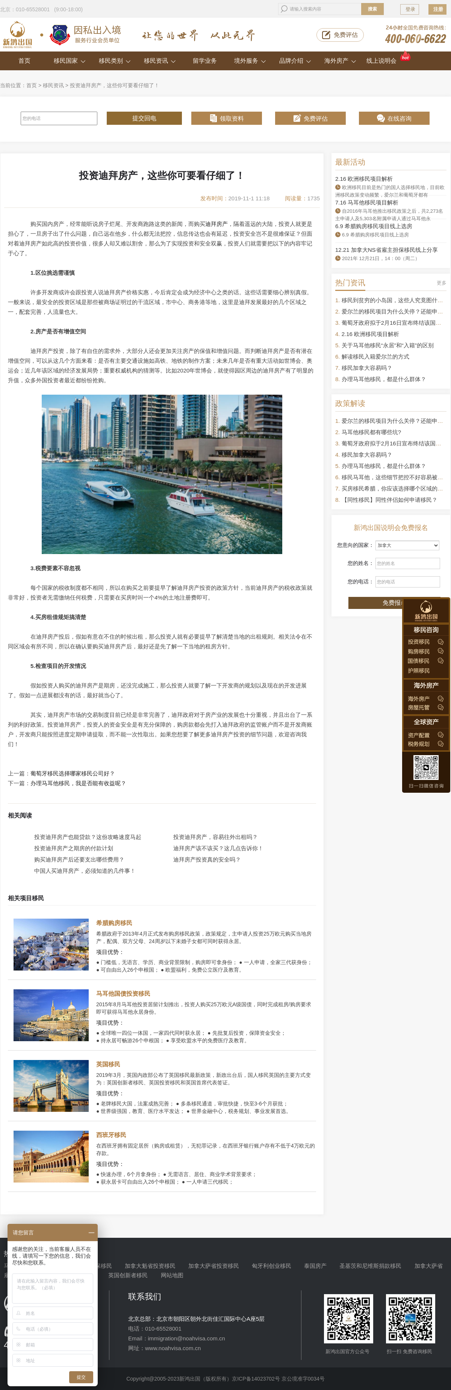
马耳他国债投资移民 (123, 993)
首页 (24, 61)
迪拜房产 (216, 224)
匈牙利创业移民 (271, 1266)
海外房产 (340, 61)
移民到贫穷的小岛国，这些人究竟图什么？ (395, 300)
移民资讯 (160, 61)
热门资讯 (350, 283)
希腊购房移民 (114, 923)
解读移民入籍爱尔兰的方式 (375, 356)
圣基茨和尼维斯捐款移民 (370, 1266)
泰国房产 (315, 1266)
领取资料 (232, 118)
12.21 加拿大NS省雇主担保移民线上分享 (386, 250)
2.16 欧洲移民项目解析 (364, 179)
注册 (438, 9)
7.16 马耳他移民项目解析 (366, 202)
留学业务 (205, 61)
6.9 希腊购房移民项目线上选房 (373, 226)
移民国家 (70, 61)
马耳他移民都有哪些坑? (371, 432)
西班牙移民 (111, 1135)
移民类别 (115, 61)
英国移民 (108, 1064)
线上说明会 (389, 57)
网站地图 (172, 1275)
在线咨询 (399, 118)
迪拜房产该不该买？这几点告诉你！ (218, 848)
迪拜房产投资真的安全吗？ (207, 859)
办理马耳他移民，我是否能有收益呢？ (78, 783)
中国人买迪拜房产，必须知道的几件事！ (85, 871)
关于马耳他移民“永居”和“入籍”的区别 (388, 345)
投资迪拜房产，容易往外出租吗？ (215, 837)
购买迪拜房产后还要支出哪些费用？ (79, 859)
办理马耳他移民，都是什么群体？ (384, 379)
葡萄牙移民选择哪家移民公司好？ (72, 774)
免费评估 (346, 35)
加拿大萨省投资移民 (213, 1266)
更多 (441, 283)
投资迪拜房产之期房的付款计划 (73, 848)
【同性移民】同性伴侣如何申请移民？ (389, 500)
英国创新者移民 (128, 1275)
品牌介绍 (295, 61)
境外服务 (250, 61)
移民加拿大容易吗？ (367, 368)
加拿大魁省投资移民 (150, 1266)
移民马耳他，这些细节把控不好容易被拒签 (395, 477)
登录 (410, 9)
